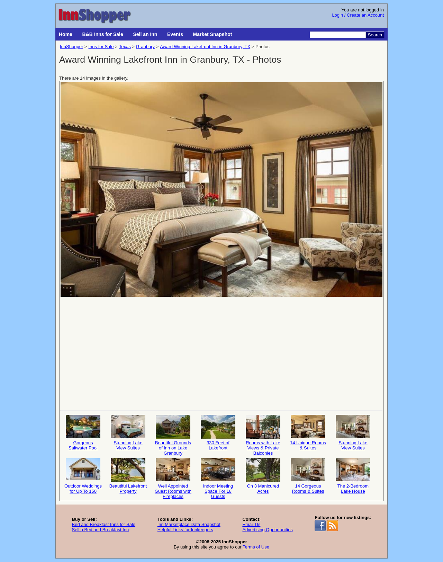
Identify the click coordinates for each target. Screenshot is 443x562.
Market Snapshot (212, 34)
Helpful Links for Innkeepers (185, 529)
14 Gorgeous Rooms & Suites (308, 476)
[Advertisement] (221, 352)
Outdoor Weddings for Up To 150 (83, 476)
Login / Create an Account (358, 15)
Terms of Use (256, 547)
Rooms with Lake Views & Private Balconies (263, 435)
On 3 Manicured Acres (263, 476)
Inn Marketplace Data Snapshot (188, 524)
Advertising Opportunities (267, 529)
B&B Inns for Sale (102, 34)
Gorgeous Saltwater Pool (83, 433)
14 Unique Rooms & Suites (308, 433)
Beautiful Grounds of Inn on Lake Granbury (173, 435)
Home (65, 34)
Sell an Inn (145, 34)
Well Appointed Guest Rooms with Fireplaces (173, 478)
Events (175, 34)
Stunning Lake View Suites (128, 433)
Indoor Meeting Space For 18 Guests (218, 478)
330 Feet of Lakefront (218, 433)
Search (375, 34)
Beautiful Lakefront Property (128, 476)
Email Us (251, 524)
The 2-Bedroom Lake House (353, 476)
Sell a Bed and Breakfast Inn (100, 529)
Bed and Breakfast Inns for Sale (103, 524)
